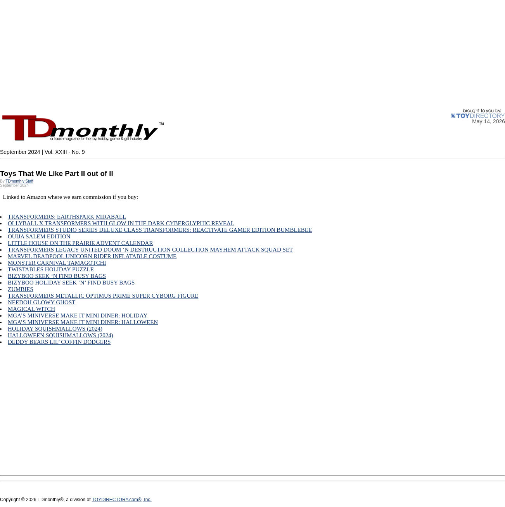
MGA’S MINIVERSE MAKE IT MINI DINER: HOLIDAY (77, 315)
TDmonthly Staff (19, 181)
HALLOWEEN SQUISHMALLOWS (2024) (60, 335)
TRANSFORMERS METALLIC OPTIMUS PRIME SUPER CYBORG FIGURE (103, 296)
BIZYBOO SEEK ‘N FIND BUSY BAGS (57, 276)
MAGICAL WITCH (31, 309)
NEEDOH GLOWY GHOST (41, 302)
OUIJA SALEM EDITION (39, 236)
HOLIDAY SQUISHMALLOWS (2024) (55, 329)
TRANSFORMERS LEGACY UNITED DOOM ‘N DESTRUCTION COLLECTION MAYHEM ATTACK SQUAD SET (150, 250)
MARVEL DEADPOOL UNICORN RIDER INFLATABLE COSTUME (92, 256)
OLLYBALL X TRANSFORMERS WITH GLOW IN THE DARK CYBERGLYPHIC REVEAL (121, 223)
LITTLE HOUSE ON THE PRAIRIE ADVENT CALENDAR (80, 243)
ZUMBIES (20, 289)
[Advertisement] (232, 54)
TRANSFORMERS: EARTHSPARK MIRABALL (67, 217)
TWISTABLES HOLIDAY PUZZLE (51, 269)
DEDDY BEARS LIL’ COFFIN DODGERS (59, 342)
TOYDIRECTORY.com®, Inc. (122, 499)
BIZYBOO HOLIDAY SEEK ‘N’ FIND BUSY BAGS (71, 282)
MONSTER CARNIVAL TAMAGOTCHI (57, 263)
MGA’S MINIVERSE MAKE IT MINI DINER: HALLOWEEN (83, 322)
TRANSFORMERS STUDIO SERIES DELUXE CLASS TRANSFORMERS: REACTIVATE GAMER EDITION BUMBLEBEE (160, 230)
